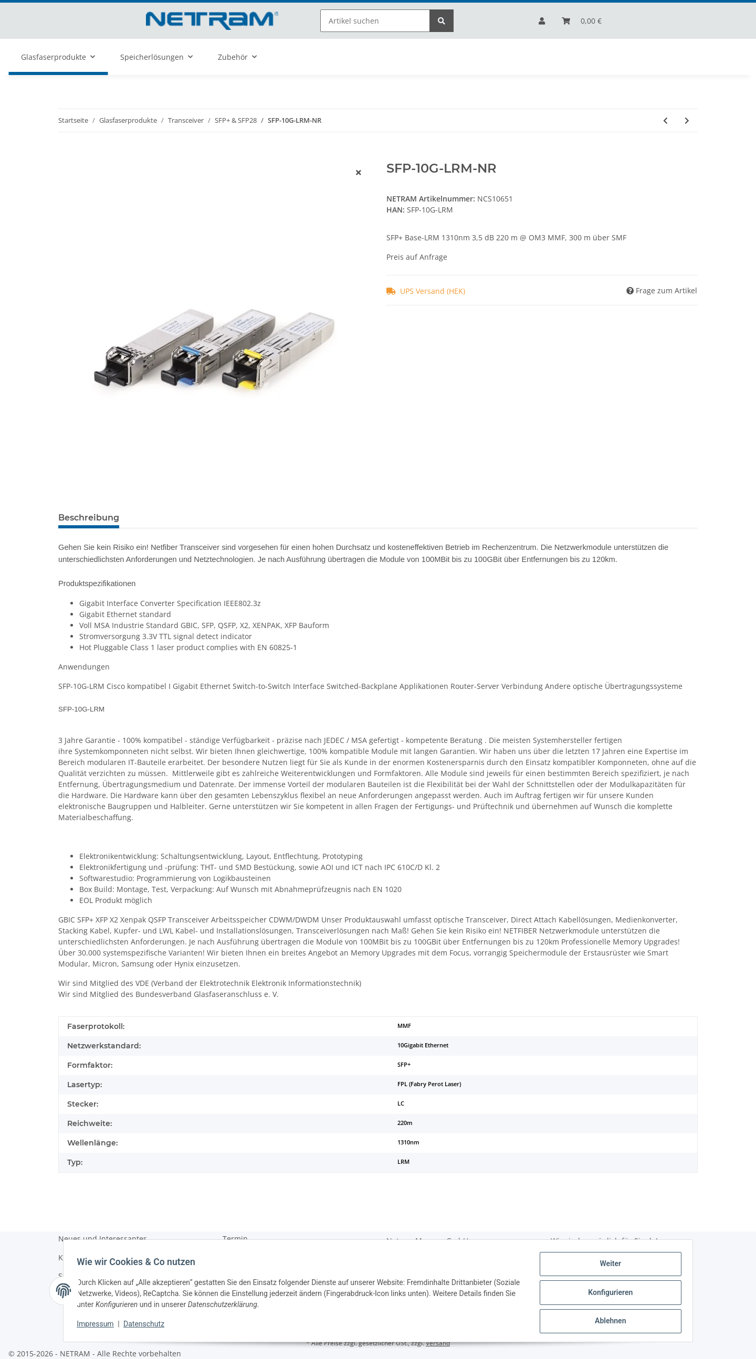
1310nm (408, 1142)
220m (405, 1123)
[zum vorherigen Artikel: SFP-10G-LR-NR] (665, 120)
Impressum (98, 1326)
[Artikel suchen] (375, 20)
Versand (438, 1343)
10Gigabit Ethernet (422, 1045)
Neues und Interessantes (102, 1239)
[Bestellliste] (581, 21)
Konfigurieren (606, 1294)
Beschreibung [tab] (88, 518)
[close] (359, 172)
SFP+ (404, 1064)
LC (400, 1103)
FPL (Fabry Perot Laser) (429, 1084)
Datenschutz (147, 1326)
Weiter (607, 1267)
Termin (235, 1239)
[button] (541, 21)
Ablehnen (606, 1322)
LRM (403, 1161)
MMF (404, 1025)
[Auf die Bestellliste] (66, 155)
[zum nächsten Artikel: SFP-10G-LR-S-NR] (687, 120)
